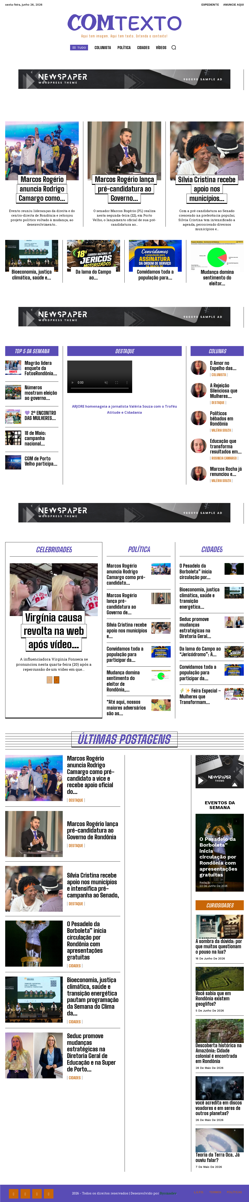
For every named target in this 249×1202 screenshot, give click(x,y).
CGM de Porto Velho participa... (41, 461)
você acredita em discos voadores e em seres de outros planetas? (219, 1108)
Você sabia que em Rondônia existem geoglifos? (213, 998)
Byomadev (168, 1193)
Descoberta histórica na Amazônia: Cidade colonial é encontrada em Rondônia (219, 1053)
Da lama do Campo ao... (93, 274)
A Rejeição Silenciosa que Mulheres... (223, 391)
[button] (174, 47)
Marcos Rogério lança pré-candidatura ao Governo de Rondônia (92, 830)
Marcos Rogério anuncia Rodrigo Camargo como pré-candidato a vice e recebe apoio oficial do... (90, 775)
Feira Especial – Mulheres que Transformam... (200, 696)
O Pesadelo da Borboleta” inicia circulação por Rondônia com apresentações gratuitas (86, 940)
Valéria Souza (221, 430)
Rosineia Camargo (224, 458)
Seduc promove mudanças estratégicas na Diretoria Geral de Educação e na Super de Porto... (91, 1052)
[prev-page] (49, 679)
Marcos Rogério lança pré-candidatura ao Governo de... (122, 603)
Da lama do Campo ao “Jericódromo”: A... (200, 651)
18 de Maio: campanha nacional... (35, 438)
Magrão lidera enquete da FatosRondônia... (41, 368)
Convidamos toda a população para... (155, 274)
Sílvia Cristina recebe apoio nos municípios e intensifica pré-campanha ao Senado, (93, 885)
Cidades (75, 966)
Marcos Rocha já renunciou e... (226, 471)
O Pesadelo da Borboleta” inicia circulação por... (196, 571)
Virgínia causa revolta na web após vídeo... (54, 631)
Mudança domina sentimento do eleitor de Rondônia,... (123, 681)
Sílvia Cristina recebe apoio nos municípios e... (127, 630)
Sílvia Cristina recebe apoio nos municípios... (206, 189)
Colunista (219, 375)
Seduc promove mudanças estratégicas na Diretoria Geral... (195, 627)
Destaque (218, 402)
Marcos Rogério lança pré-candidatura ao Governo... (124, 188)
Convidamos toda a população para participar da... (125, 654)
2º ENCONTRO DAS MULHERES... (40, 415)
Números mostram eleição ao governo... (41, 393)
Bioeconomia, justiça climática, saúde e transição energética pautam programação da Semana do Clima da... (93, 996)
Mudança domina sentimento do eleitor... (217, 277)
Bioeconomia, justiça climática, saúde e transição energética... (200, 598)
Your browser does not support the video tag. (99, 377)
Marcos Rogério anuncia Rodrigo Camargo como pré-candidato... (126, 574)
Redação (204, 882)
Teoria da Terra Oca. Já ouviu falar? (218, 1157)
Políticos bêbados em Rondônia (221, 418)
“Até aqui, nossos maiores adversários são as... (126, 707)
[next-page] (56, 679)
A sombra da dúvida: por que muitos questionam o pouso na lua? (219, 946)
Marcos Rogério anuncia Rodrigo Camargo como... (42, 188)
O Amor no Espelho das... (223, 365)
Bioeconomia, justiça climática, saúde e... (32, 274)
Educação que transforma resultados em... (226, 446)
